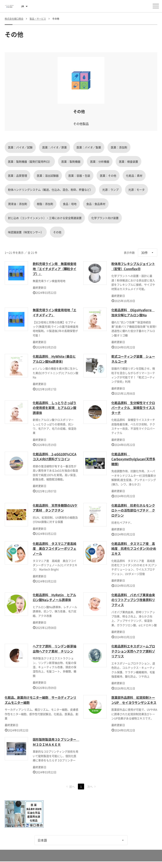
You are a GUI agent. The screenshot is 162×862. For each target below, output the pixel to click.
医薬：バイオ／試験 (20, 147)
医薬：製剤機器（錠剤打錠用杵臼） (30, 161)
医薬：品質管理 (17, 175)
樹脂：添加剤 (45, 204)
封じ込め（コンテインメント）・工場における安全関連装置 (45, 218)
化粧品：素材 (134, 175)
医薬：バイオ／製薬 (89, 147)
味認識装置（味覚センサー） (25, 232)
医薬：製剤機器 (70, 161)
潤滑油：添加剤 (17, 204)
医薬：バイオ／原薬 (54, 147)
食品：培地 (70, 204)
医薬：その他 (108, 175)
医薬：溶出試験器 (48, 175)
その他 (57, 232)
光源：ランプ (110, 190)
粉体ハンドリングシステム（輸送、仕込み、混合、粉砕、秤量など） (50, 190)
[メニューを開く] (156, 6)
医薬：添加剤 (119, 147)
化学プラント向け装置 (105, 218)
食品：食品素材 (95, 204)
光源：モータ (136, 190)
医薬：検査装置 (128, 161)
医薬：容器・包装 (79, 175)
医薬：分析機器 (99, 161)
